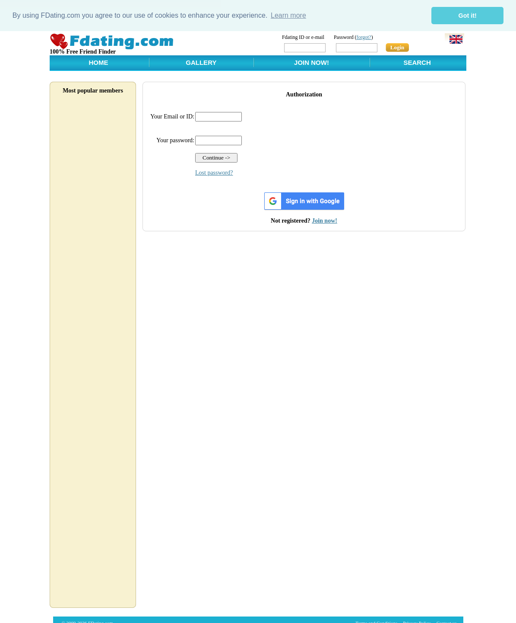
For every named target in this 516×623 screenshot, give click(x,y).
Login (397, 47)
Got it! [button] (468, 15)
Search (417, 62)
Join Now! (311, 62)
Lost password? (214, 172)
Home (98, 62)
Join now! (324, 220)
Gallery (201, 62)
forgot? (364, 37)
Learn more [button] (288, 15)
